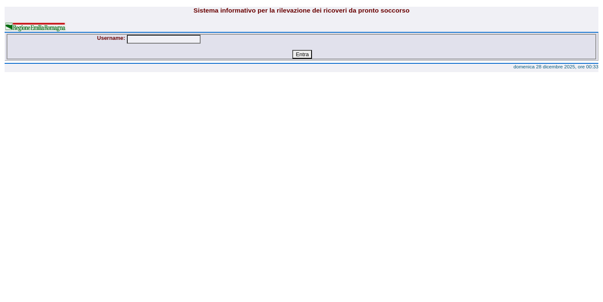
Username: (111, 38)
